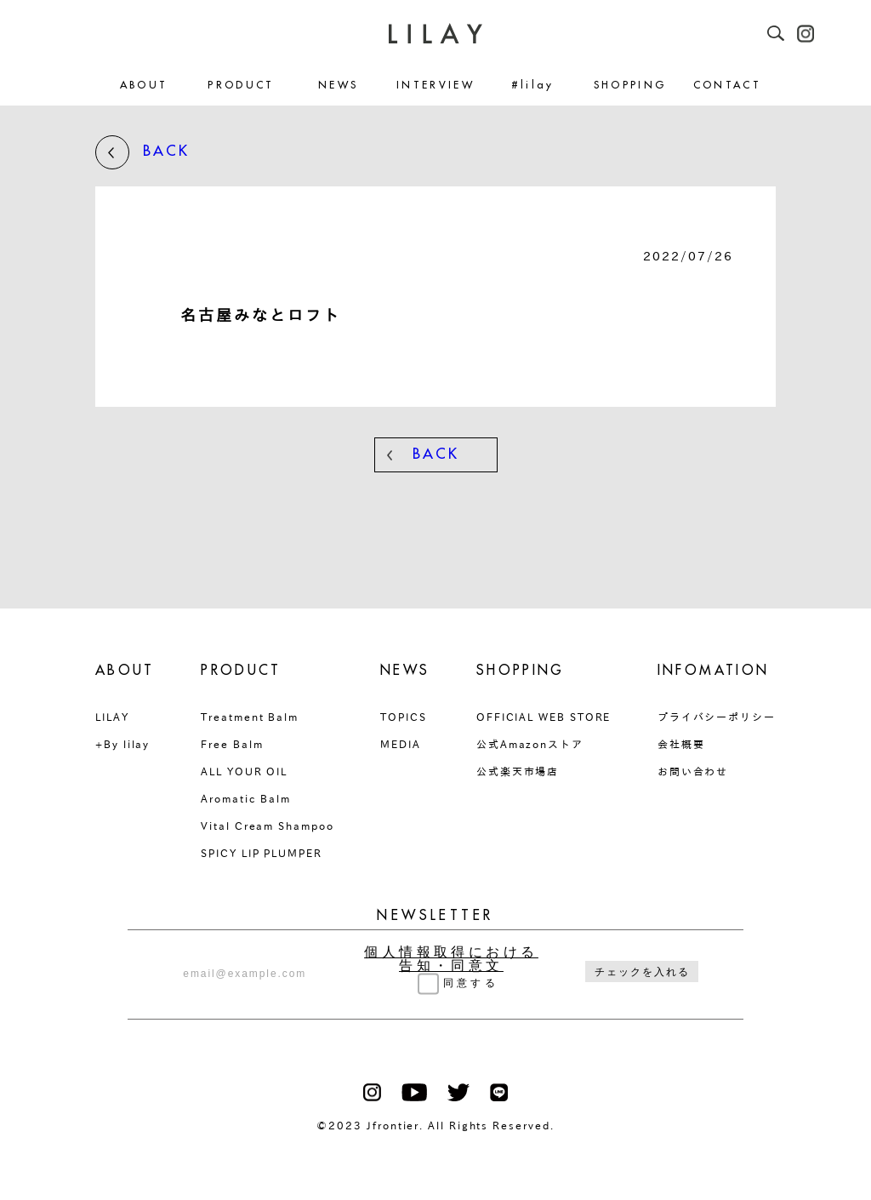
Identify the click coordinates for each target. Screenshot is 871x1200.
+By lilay (122, 744)
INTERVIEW (435, 85)
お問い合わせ (693, 771)
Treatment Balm (250, 716)
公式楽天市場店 (517, 771)
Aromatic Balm (246, 798)
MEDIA (400, 744)
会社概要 (681, 744)
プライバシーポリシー (717, 716)
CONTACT (727, 85)
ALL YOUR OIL (244, 771)
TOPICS (403, 716)
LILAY (112, 716)
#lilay (533, 85)
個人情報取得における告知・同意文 (451, 959)
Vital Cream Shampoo (267, 825)
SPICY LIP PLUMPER (261, 853)
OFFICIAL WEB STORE (544, 716)
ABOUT (144, 85)
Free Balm (232, 744)
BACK (142, 152)
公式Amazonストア (530, 744)
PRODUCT (241, 85)
